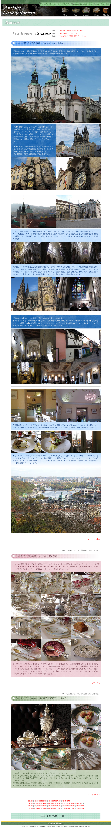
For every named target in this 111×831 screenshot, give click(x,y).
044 (37, 803)
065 (40, 801)
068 (49, 801)
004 (37, 808)
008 (49, 808)
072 (60, 801)
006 (43, 808)
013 (63, 808)
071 (57, 801)
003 (35, 808)
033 (63, 806)
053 (63, 803)
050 (54, 803)
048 (49, 803)
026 (43, 806)
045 (40, 803)
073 (63, 801)
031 (57, 806)
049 (51, 803)
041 (29, 803)
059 (79, 803)
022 (32, 806)
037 (74, 806)
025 (40, 806)
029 (51, 806)
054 (65, 803)
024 (37, 806)
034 (65, 806)
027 (46, 806)
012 (60, 808)
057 (74, 803)
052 (60, 803)
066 (43, 801)
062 (32, 801)
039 (79, 806)
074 (65, 801)
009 (51, 808)
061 (29, 801)
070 (54, 801)
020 (82, 808)
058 (77, 803)
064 (37, 801)
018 (77, 808)
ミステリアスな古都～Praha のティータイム (71, 30)
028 (49, 806)
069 (51, 801)
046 (43, 803)
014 (65, 808)
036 (71, 806)
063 (35, 801)
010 (54, 808)
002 (32, 808)
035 (68, 806)
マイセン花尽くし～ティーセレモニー (70, 33)
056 (71, 803)
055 (68, 803)
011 (57, 808)
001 (29, 808)
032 (60, 806)
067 (46, 801)
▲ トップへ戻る (94, 539)
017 (74, 808)
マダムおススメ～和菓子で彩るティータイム (72, 36)
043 (35, 803)
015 (68, 808)
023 (35, 806)
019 (79, 808)
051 (57, 803)
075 (68, 801)
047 (46, 803)
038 (77, 806)
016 (71, 808)
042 (32, 803)
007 (46, 808)
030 (54, 806)
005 (40, 808)
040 (82, 806)
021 (29, 806)
